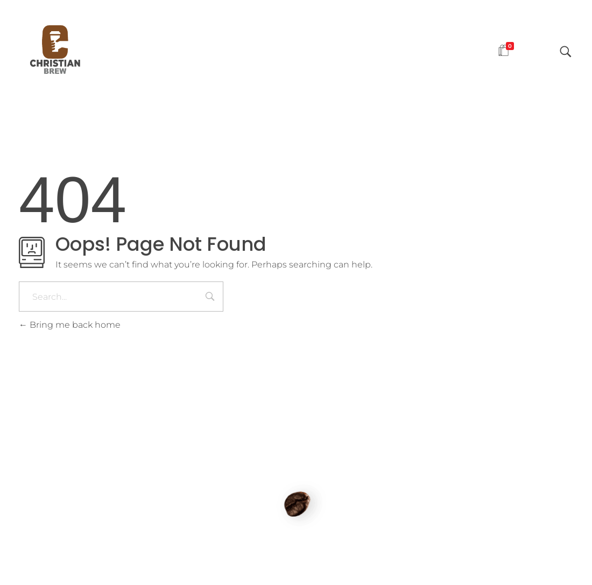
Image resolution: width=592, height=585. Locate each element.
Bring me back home (70, 325)
